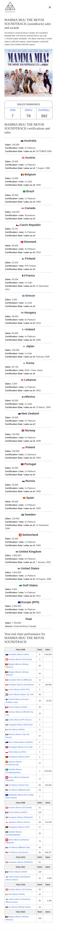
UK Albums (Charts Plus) (19, 785)
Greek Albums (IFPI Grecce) (20, 720)
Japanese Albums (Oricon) (19, 822)
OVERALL (44, 110)
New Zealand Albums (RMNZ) (21, 742)
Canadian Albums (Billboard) (20, 680)
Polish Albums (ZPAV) (17, 752)
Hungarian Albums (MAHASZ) (21, 725)
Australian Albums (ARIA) (18, 654)
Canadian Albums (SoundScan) (21, 685)
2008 (12, 110)
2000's (28, 110)
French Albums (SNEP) (18, 707)
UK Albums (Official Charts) (20, 907)
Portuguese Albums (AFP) (19, 757)
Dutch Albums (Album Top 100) (21, 694)
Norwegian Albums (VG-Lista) (21, 747)
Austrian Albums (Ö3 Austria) (20, 659)
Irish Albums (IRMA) (17, 729)
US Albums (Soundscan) (18, 852)
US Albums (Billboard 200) (19, 790)
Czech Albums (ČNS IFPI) (19, 689)
